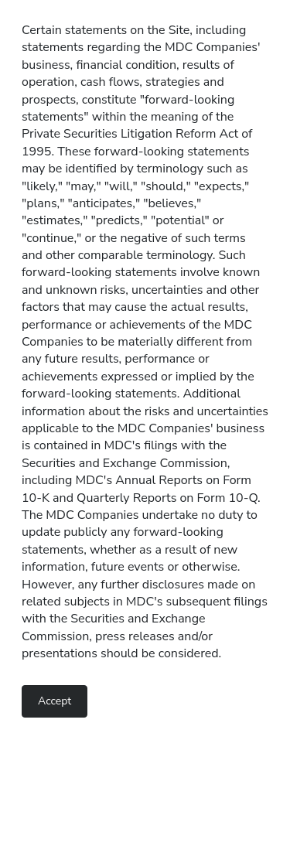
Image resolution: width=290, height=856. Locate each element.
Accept (54, 701)
